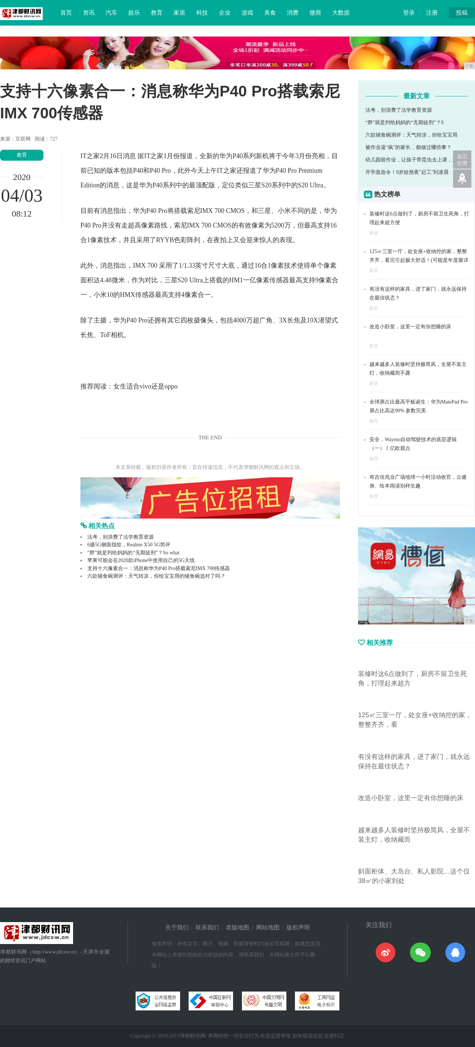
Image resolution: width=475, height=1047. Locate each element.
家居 (179, 12)
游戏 (247, 12)
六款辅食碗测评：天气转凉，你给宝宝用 (411, 135)
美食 (270, 12)
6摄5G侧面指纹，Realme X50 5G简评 (128, 544)
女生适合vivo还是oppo (145, 386)
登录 (409, 12)
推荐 (373, 421)
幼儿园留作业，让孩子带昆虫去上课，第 (411, 160)
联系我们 (207, 927)
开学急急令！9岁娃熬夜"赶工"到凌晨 (407, 172)
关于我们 (177, 927)
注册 (432, 12)
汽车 (111, 12)
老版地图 (237, 927)
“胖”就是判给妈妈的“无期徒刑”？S (404, 122)
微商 (315, 12)
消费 (293, 12)
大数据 (341, 12)
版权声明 (298, 927)
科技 (202, 12)
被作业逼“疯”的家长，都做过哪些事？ (408, 147)
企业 (225, 12)
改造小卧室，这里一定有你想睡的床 (410, 326)
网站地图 (268, 927)
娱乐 (134, 12)
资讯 (89, 12)
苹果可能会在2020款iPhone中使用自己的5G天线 (141, 560)
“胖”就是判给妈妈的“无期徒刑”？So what (133, 552)
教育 (157, 12)
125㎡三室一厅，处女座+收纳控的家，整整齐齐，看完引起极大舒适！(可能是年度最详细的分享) (418, 260)
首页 (66, 12)
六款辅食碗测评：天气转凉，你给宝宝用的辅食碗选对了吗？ (156, 576)
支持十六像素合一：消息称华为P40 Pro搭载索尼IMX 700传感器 (158, 568)
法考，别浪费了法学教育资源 (120, 537)
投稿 (462, 12)
